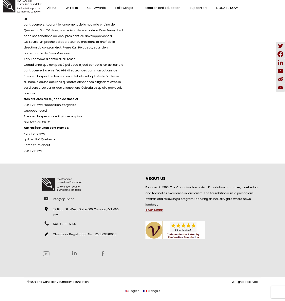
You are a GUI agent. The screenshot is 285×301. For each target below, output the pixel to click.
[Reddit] (280, 79)
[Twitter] (280, 46)
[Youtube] (280, 71)
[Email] (280, 87)
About (52, 8)
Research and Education (161, 8)
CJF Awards (96, 8)
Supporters (198, 8)
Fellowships (124, 8)
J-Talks (72, 8)
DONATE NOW (227, 8)
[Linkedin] (280, 62)
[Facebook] (280, 54)
